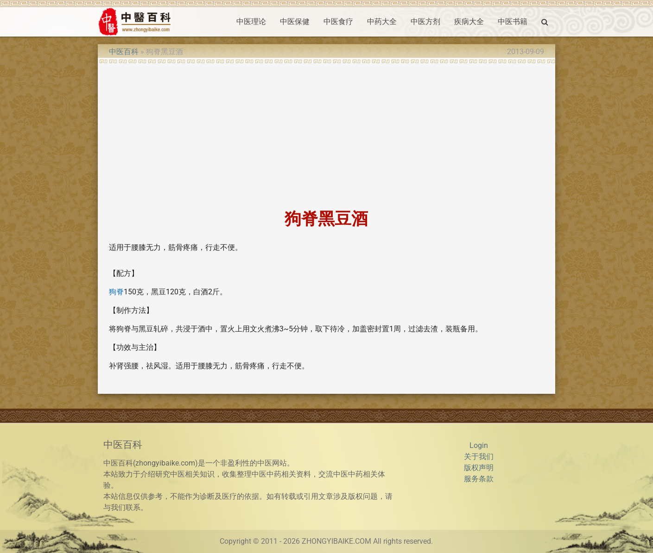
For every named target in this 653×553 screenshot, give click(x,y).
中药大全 (382, 21)
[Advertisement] (326, 133)
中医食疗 (338, 21)
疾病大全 (469, 21)
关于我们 (479, 456)
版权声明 (479, 467)
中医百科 (124, 51)
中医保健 (295, 21)
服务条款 (479, 478)
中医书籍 (512, 21)
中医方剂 (425, 21)
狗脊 (116, 291)
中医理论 (251, 21)
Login (478, 445)
